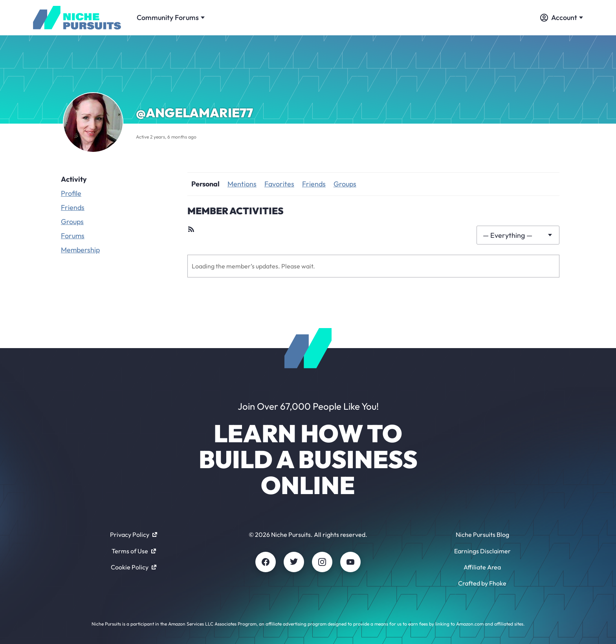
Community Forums (171, 17)
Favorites (279, 183)
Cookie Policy (133, 567)
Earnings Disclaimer (482, 551)
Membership (80, 249)
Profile (71, 193)
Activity (74, 179)
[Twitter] (294, 562)
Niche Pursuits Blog (482, 534)
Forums (72, 235)
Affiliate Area (482, 567)
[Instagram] (322, 562)
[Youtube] (350, 562)
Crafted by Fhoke (482, 583)
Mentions (242, 183)
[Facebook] (265, 562)
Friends (72, 207)
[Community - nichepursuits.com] (77, 17)
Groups (72, 221)
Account (561, 17)
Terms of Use (134, 551)
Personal (205, 183)
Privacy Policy (133, 534)
